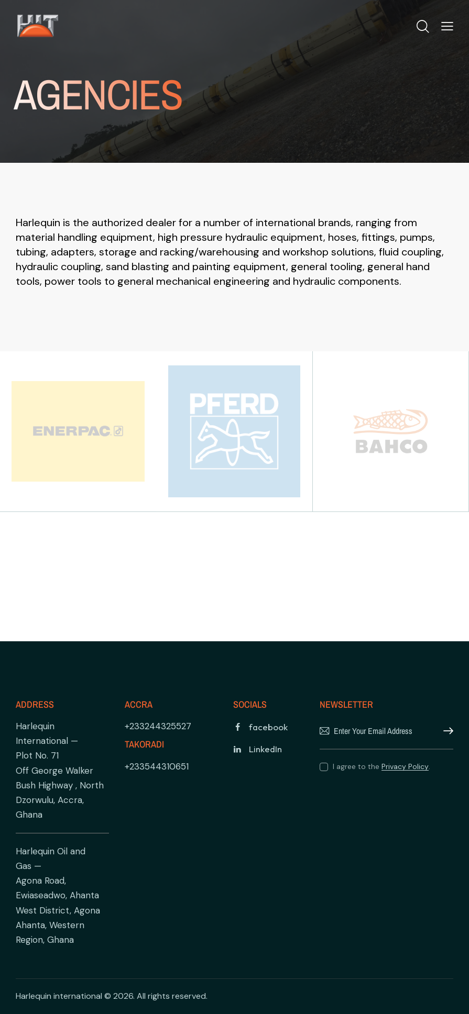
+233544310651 (157, 766)
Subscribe (445, 731)
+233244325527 (158, 726)
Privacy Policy (405, 767)
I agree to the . (381, 766)
